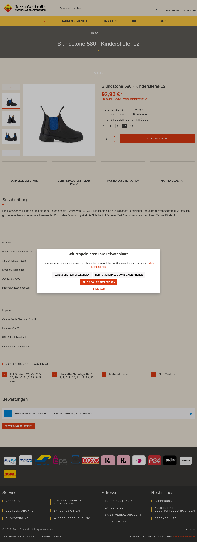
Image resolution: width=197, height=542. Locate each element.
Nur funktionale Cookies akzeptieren (121, 274)
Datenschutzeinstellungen (69, 274)
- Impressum (98, 288)
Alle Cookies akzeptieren (99, 282)
